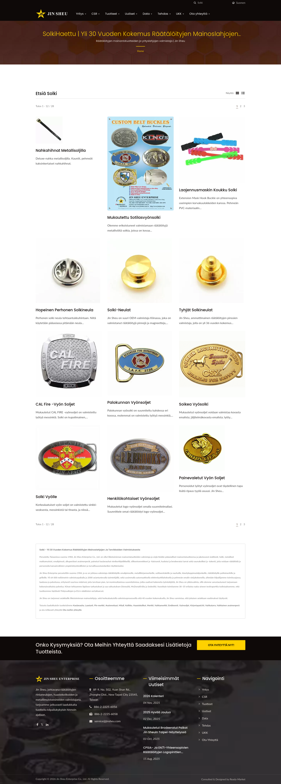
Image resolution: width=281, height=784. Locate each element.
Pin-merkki (99, 605)
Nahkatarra (210, 605)
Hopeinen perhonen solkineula (64, 310)
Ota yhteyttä (199, 14)
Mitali (121, 605)
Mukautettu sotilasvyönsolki (133, 217)
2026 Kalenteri (153, 696)
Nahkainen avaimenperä (228, 605)
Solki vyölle (46, 496)
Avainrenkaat (112, 605)
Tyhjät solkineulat (196, 310)
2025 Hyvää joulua (157, 712)
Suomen (240, 2)
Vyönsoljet (184, 605)
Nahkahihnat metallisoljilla (61, 150)
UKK (180, 14)
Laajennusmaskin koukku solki (208, 190)
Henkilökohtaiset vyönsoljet (133, 498)
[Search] (214, 2)
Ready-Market (237, 779)
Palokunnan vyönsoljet (129, 402)
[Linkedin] (47, 725)
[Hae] (195, 2)
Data (147, 14)
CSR (96, 14)
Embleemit (173, 605)
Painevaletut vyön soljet (202, 477)
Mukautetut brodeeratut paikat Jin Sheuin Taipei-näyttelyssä (165, 730)
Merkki (150, 605)
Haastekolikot (139, 605)
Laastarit (89, 605)
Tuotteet (112, 14)
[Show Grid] (237, 93)
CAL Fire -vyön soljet (55, 404)
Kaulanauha (78, 605)
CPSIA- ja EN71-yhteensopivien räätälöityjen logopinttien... (165, 750)
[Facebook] (37, 725)
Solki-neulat (119, 310)
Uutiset (131, 14)
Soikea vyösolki (193, 404)
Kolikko (128, 605)
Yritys (81, 14)
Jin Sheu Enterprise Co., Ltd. (71, 778)
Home (140, 50)
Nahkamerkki (161, 605)
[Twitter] (42, 725)
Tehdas (164, 14)
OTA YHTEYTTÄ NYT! (221, 645)
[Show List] (243, 93)
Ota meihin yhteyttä (72, 610)
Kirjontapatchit (197, 605)
